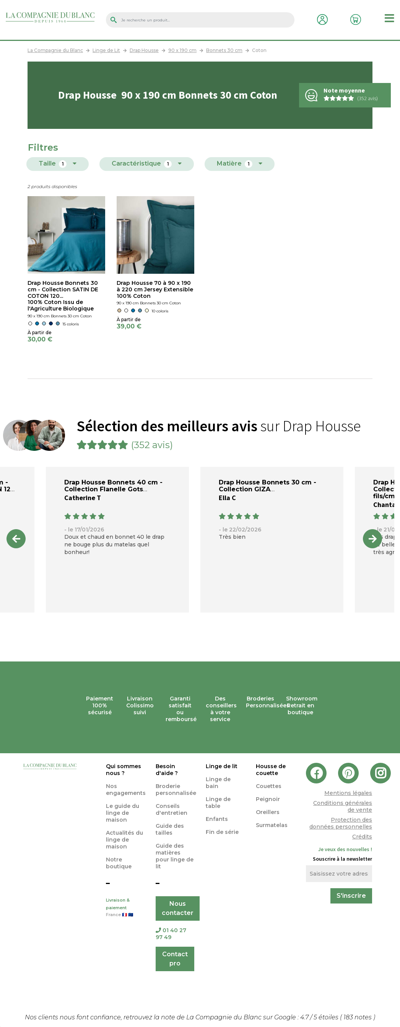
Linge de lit (221, 766)
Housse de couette (271, 770)
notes (358, 1017)
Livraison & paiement (125, 908)
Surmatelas (272, 825)
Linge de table (218, 802)
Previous (16, 538)
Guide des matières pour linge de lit (174, 856)
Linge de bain (218, 783)
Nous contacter (177, 908)
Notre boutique (119, 863)
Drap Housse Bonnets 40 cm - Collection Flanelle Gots (113, 486)
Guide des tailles (170, 829)
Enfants (217, 819)
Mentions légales (348, 793)
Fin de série (222, 832)
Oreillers (268, 812)
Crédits (362, 836)
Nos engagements (126, 789)
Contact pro (175, 959)
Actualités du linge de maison (124, 839)
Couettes (268, 786)
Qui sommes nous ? (123, 770)
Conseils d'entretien (171, 809)
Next (372, 538)
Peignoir (268, 799)
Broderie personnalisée (176, 789)
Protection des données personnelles (340, 823)
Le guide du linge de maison (122, 813)
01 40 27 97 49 (171, 934)
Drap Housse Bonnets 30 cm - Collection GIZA (267, 486)
